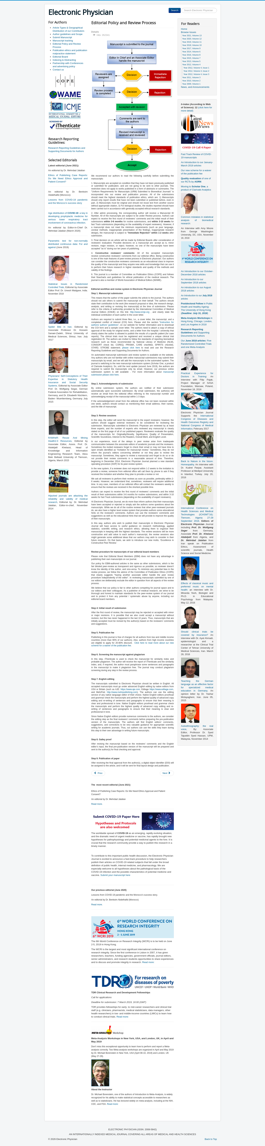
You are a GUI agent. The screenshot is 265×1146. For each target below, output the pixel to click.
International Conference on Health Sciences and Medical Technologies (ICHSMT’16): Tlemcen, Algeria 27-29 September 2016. (197, 514)
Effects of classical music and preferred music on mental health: (197, 586)
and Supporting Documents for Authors (195, 332)
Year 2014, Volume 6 (191, 52)
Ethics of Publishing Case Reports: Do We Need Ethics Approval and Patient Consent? (68, 178)
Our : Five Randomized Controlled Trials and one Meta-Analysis (196, 343)
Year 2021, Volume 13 (192, 35)
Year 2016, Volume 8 (191, 55)
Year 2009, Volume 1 (191, 84)
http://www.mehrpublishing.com (122, 692)
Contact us (58, 69)
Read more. (97, 804)
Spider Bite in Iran (60, 326)
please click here (131, 347)
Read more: (148, 962)
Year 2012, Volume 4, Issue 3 (196, 74)
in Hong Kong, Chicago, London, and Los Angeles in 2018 (196, 321)
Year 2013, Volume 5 (191, 61)
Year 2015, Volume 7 (191, 58)
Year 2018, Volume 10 (192, 45)
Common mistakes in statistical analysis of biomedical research (197, 220)
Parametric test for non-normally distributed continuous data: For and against (68, 244)
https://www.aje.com (130, 689)
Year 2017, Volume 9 (191, 48)
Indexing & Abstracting (64, 60)
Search (174, 10)
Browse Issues (188, 32)
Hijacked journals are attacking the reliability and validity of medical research (68, 498)
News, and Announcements (195, 87)
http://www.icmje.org (139, 312)
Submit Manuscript (62, 37)
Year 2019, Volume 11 (192, 42)
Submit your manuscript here (115, 875)
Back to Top (211, 1139)
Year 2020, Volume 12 (192, 39)
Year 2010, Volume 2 (191, 81)
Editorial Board (60, 56)
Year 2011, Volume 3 (191, 77)
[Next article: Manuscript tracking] (167, 773)
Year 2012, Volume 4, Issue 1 (196, 68)
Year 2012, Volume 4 (191, 64)
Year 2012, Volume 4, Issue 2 (196, 71)
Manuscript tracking (63, 40)
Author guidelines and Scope (68, 34)
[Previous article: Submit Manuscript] (98, 773)
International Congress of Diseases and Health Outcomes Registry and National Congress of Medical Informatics (197, 422)
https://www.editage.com (161, 689)
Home (184, 29)
